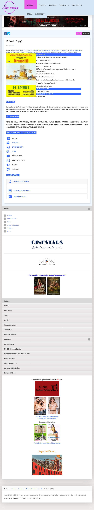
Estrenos (29, 5)
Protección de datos (19, 498)
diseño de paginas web (78, 495)
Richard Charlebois (40, 52)
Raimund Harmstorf (12, 52)
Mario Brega (55, 50)
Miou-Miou (37, 50)
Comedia (16, 50)
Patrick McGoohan (27, 52)
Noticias (29, 14)
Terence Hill (65, 50)
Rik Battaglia (46, 50)
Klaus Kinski (28, 50)
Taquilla (62, 5)
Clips (8, 222)
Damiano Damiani (76, 50)
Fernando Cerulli (61, 52)
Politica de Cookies (34, 498)
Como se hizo (12, 219)
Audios (9, 215)
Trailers (42, 5)
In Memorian (40, 14)
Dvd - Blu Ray (77, 5)
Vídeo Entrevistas (13, 225)
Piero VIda (51, 52)
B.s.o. (9, 231)
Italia (21, 50)
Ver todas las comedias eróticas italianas (47, 443)
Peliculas (52, 5)
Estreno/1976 (72, 52)
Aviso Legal (8, 498)
